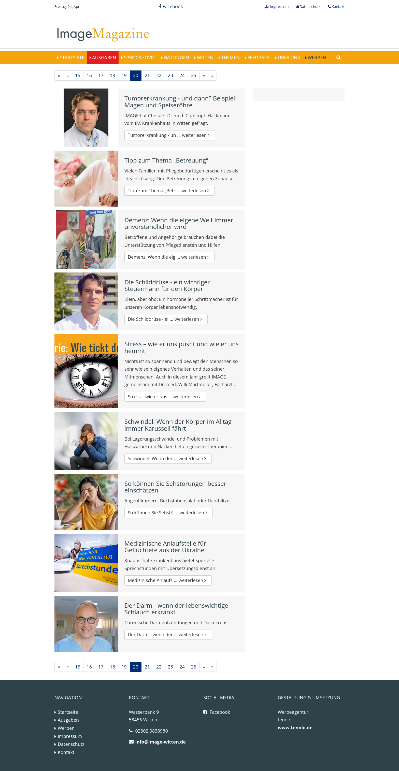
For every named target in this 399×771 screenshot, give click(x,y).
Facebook (171, 6)
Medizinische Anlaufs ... (168, 580)
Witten (204, 57)
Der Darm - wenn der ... (168, 634)
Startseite (71, 57)
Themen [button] (230, 57)
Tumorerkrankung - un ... (170, 135)
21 (147, 75)
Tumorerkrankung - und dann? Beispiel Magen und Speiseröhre (179, 101)
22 (159, 75)
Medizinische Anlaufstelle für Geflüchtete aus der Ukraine (165, 546)
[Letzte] (212, 75)
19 (124, 75)
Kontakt (338, 6)
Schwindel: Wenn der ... (168, 458)
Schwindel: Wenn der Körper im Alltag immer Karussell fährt (178, 424)
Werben (316, 57)
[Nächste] (203, 75)
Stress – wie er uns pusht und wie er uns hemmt (181, 347)
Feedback (258, 57)
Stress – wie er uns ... (165, 397)
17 (101, 75)
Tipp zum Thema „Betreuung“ (166, 160)
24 (182, 75)
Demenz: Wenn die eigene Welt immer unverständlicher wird (178, 223)
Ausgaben (103, 57)
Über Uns (288, 57)
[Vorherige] (67, 75)
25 (193, 75)
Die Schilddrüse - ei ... (166, 319)
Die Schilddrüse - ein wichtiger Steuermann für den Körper (167, 285)
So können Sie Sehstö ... (168, 513)
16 (89, 75)
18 (112, 75)
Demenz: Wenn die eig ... (169, 257)
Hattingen (176, 57)
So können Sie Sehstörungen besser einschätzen (175, 486)
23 (170, 75)
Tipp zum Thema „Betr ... (169, 190)
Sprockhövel (139, 57)
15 (77, 75)
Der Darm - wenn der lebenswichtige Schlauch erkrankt (176, 608)
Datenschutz (309, 6)
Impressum (279, 6)
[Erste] (58, 75)
